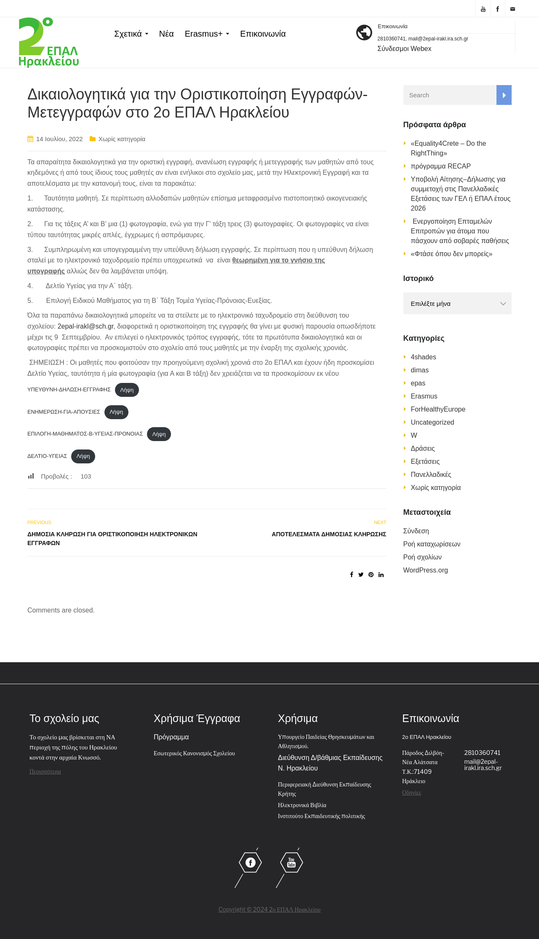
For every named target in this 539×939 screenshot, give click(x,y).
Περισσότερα (45, 771)
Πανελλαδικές (431, 474)
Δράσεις (423, 448)
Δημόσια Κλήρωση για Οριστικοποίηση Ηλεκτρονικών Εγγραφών (112, 538)
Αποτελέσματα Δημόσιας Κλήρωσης (329, 534)
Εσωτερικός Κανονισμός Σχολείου (194, 753)
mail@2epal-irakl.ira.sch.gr (483, 764)
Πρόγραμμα (171, 737)
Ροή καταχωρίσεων (432, 544)
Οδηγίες (411, 792)
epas (418, 383)
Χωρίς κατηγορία (122, 138)
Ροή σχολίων (422, 557)
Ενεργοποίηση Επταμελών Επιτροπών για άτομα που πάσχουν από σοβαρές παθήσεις (460, 231)
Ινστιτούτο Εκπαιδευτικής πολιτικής (321, 815)
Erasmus (424, 396)
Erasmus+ (204, 33)
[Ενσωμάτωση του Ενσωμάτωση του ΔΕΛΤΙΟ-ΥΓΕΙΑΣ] (207, 575)
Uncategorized (432, 422)
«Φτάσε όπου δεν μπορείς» (452, 253)
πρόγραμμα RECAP (441, 166)
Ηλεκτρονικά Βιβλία (302, 804)
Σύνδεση (416, 531)
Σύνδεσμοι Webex (404, 48)
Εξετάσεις (425, 461)
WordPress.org (425, 570)
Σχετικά (127, 33)
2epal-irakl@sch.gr (86, 326)
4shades (424, 357)
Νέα (166, 33)
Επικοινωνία (263, 33)
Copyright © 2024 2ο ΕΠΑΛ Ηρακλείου (270, 909)
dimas (420, 370)
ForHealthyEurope (438, 409)
